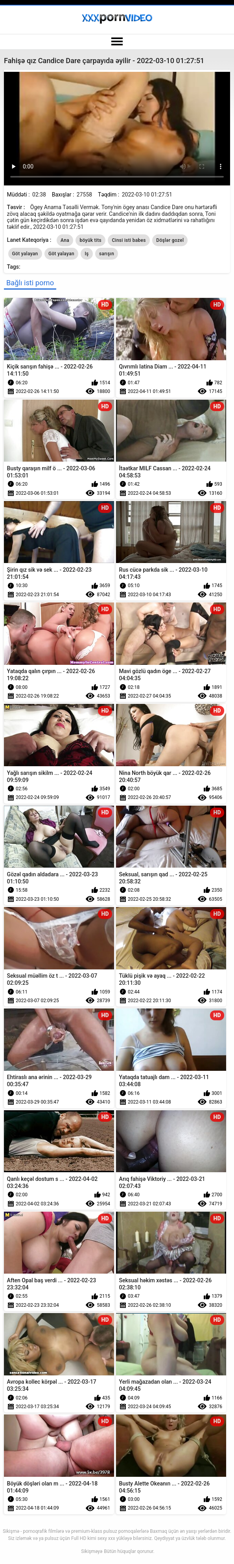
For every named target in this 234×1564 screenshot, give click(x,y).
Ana (65, 240)
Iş (86, 253)
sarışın (106, 253)
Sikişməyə (91, 1551)
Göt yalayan (25, 253)
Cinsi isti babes (129, 240)
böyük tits (90, 240)
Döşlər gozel (170, 240)
